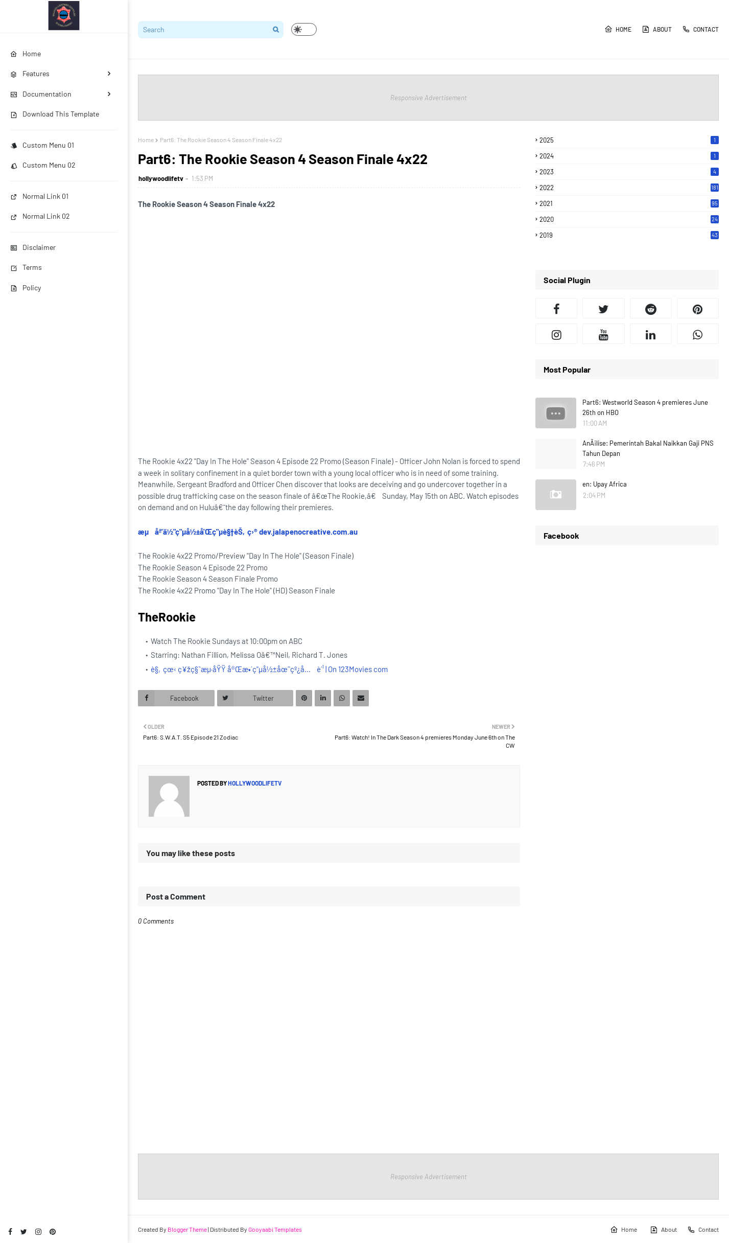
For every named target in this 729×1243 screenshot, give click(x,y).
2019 (629, 235)
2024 (629, 156)
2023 (629, 172)
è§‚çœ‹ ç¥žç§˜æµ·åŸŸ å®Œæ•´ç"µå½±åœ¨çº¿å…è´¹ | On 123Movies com (269, 669)
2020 (629, 219)
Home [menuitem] (25, 53)
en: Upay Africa (604, 484)
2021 (629, 203)
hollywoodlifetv (160, 178)
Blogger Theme (187, 1229)
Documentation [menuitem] (41, 93)
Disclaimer (33, 247)
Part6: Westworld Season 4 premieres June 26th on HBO (645, 407)
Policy (25, 287)
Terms (26, 267)
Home (617, 29)
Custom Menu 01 (42, 145)
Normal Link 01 (39, 196)
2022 (629, 187)
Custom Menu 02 (43, 164)
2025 (629, 140)
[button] (304, 29)
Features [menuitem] (30, 73)
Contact (700, 29)
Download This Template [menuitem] (54, 113)
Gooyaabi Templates (275, 1229)
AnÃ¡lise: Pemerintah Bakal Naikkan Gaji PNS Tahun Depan (648, 448)
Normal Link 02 (40, 216)
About (657, 29)
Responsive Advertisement (428, 98)
